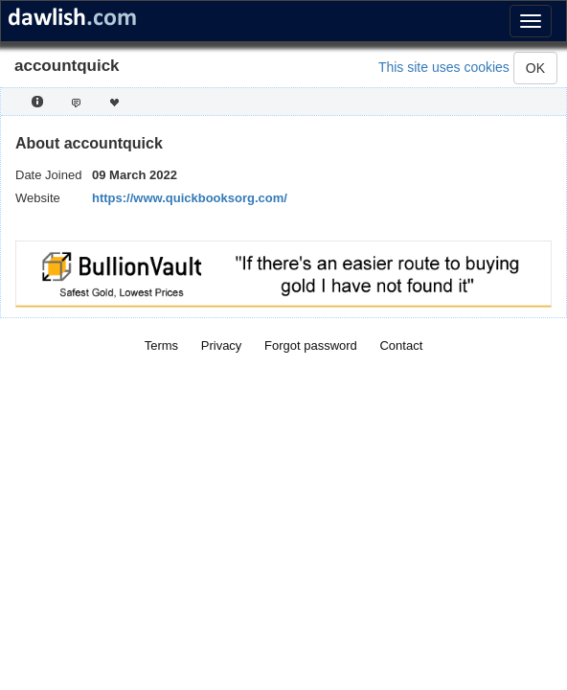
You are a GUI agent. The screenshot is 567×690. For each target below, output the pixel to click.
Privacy (221, 345)
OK (535, 68)
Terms (161, 345)
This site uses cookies (444, 67)
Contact (400, 345)
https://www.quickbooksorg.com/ (189, 198)
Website (37, 198)
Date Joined (48, 175)
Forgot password (310, 345)
